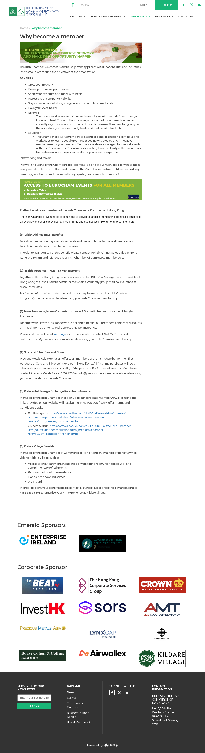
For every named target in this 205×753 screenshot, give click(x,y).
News (70, 692)
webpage (60, 334)
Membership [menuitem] (138, 16)
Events (71, 698)
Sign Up (34, 705)
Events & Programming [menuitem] (107, 16)
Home (24, 28)
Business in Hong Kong (78, 714)
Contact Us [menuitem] (186, 16)
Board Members (77, 722)
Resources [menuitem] (162, 16)
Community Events (75, 705)
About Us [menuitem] (76, 16)
